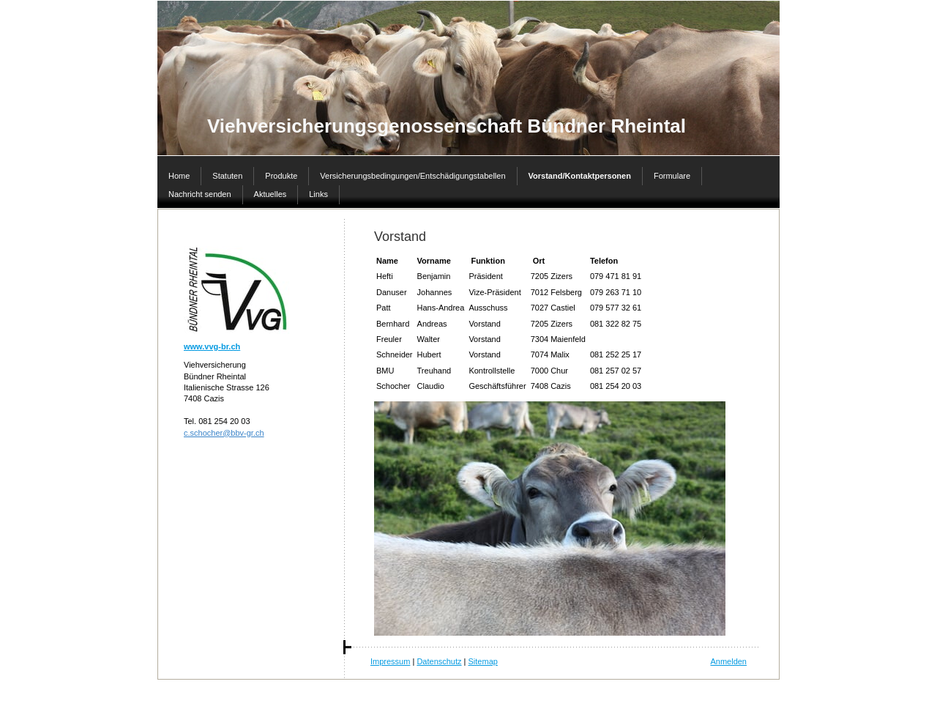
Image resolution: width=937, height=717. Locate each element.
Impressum (390, 661)
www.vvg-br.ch (212, 346)
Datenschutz (439, 661)
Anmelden (728, 661)
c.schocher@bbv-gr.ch (224, 432)
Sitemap (483, 661)
